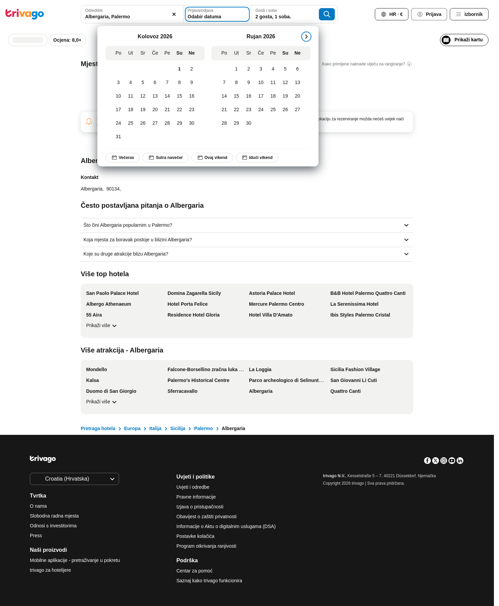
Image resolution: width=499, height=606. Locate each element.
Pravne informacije (196, 497)
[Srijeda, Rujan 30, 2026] (249, 123)
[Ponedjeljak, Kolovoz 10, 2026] (118, 96)
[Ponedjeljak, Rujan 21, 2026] (224, 110)
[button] (131, 14)
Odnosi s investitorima (53, 525)
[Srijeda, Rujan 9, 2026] (249, 83)
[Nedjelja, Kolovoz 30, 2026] (192, 123)
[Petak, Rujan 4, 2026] (273, 69)
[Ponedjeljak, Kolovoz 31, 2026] (118, 137)
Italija (155, 428)
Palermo (203, 428)
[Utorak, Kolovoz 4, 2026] (130, 83)
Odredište (94, 10)
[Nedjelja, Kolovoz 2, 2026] (192, 69)
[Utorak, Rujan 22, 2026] (236, 110)
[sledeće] (306, 37)
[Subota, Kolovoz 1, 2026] (179, 69)
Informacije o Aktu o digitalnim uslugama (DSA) (226, 526)
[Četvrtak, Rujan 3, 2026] (261, 69)
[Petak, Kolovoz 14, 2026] (167, 96)
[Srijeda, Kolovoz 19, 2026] (143, 110)
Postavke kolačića (196, 536)
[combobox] (132, 14)
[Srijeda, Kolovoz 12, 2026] (143, 96)
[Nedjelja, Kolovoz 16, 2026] (192, 96)
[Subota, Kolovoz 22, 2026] (179, 110)
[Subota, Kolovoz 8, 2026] (179, 83)
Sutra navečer (166, 158)
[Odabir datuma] (217, 14)
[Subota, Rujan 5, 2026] (285, 69)
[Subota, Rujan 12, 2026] (285, 83)
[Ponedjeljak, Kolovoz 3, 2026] (118, 83)
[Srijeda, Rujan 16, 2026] (249, 96)
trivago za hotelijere (50, 570)
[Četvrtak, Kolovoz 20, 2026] (155, 110)
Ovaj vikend (212, 158)
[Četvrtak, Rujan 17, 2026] (261, 96)
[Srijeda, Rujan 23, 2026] (249, 110)
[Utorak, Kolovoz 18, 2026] (130, 110)
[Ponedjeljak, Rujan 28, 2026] (224, 123)
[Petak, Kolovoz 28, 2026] (167, 123)
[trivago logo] (24, 14)
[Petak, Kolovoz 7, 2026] (167, 83)
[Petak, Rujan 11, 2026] (273, 83)
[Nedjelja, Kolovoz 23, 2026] (192, 110)
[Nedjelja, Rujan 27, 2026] (297, 110)
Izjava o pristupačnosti (200, 506)
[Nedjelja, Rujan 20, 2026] (297, 96)
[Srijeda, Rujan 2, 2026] (249, 69)
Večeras (122, 158)
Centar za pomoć (194, 570)
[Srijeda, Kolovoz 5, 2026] (143, 83)
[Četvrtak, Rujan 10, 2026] (261, 83)
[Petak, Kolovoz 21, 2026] (167, 110)
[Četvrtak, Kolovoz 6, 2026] (155, 83)
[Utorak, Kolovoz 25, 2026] (130, 123)
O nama (38, 506)
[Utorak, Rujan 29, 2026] (236, 123)
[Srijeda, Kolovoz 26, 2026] (143, 123)
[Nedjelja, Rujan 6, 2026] (297, 69)
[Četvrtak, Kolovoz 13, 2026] (155, 96)
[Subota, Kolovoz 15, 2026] (179, 96)
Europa (132, 428)
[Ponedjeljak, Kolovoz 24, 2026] (118, 123)
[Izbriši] (174, 14)
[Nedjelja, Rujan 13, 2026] (297, 83)
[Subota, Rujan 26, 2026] (285, 110)
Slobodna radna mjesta (54, 516)
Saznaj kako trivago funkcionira (209, 580)
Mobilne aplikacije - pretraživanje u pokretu (75, 560)
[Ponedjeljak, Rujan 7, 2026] (224, 83)
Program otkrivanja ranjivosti (206, 546)
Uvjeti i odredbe (192, 487)
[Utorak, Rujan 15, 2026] (236, 96)
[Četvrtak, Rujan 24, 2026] (261, 110)
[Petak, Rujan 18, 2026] (273, 96)
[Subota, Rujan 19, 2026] (285, 96)
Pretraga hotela (98, 428)
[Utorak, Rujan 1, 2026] (236, 69)
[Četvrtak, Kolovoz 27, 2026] (155, 123)
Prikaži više (102, 326)
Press (36, 535)
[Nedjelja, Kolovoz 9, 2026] (192, 83)
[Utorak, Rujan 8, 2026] (236, 83)
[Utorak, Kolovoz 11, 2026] (130, 96)
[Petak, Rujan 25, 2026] (273, 110)
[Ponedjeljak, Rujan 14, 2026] (224, 96)
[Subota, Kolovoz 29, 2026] (179, 123)
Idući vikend (257, 158)
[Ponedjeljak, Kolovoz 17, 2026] (118, 110)
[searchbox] (132, 16)
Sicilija (177, 428)
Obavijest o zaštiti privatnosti (206, 516)
